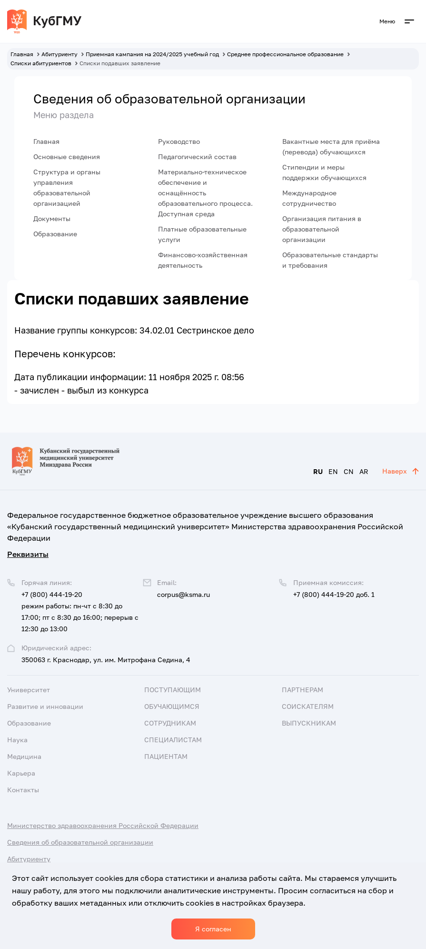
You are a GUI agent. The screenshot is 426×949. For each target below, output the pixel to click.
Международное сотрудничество (309, 198)
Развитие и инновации (45, 706)
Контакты (23, 790)
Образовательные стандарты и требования (330, 260)
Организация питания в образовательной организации (321, 228)
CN (349, 471)
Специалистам (173, 740)
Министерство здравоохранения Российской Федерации (102, 825)
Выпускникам (309, 723)
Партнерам (302, 690)
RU (318, 471)
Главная (46, 141)
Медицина (24, 756)
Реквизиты (28, 554)
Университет (28, 690)
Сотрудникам (170, 723)
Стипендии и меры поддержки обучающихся (324, 172)
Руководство (179, 141)
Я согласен (213, 929)
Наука (17, 740)
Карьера (21, 773)
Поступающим (172, 690)
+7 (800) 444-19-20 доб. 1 (334, 594)
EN (333, 471)
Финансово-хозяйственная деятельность (203, 260)
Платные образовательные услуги (202, 234)
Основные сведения (66, 156)
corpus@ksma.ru (183, 594)
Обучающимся (171, 706)
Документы (51, 218)
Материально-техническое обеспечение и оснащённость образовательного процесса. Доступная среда (205, 193)
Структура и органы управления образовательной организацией (66, 187)
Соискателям (308, 706)
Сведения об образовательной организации (80, 842)
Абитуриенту (28, 859)
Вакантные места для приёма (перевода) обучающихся (331, 146)
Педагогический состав (197, 156)
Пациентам (166, 756)
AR (363, 471)
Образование (55, 234)
